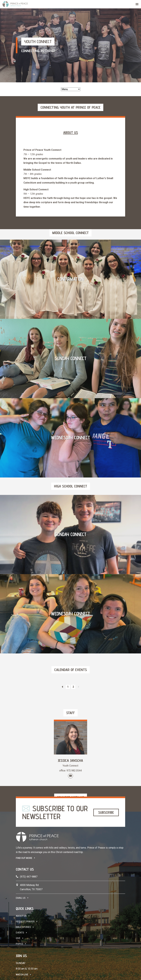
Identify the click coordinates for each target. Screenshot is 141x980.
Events (20, 932)
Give (18, 938)
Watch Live (22, 974)
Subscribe (106, 812)
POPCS (19, 944)
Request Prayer (25, 921)
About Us (21, 916)
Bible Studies (23, 927)
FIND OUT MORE (24, 858)
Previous (62, 687)
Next (79, 687)
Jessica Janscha (70, 760)
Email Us (21, 898)
